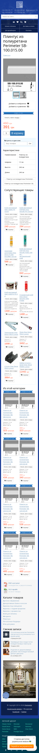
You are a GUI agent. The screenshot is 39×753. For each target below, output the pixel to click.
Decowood (28, 724)
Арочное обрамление (11, 601)
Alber (4, 739)
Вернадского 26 (32, 11)
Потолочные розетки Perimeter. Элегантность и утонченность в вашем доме (23, 634)
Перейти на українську (21, 746)
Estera (4, 741)
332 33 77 (7, 10)
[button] (34, 60)
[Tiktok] (22, 750)
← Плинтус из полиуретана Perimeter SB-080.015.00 (20, 179)
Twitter (24, 712)
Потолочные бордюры (11, 621)
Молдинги (7, 616)
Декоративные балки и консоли (15, 603)
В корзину (17, 133)
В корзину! (9, 229)
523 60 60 (19, 12)
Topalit (4, 746)
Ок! (30, 143)
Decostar (17, 724)
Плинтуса (6, 619)
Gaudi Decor (6, 726)
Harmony (28, 726)
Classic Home (6, 724)
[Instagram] (17, 750)
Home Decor (6, 729)
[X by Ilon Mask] (11, 750)
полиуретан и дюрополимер (19, 584)
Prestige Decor (18, 731)
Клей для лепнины (10, 614)
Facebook (15, 712)
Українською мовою (14, 709)
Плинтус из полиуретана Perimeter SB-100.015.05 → (20, 183)
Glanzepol (17, 726)
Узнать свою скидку (11, 118)
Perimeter (28, 705)
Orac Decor (29, 729)
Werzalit (4, 744)
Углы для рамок (9, 624)
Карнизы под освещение (12, 606)
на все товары (19, 590)
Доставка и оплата (28, 26)
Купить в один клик (12, 140)
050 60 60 (7, 12)
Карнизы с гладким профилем (14, 608)
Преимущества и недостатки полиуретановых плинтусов (22, 643)
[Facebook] (6, 750)
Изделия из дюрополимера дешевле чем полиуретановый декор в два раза (22, 651)
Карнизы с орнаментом (12, 611)
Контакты (29, 30)
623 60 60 (19, 10)
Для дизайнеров (10, 30)
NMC (15, 729)
